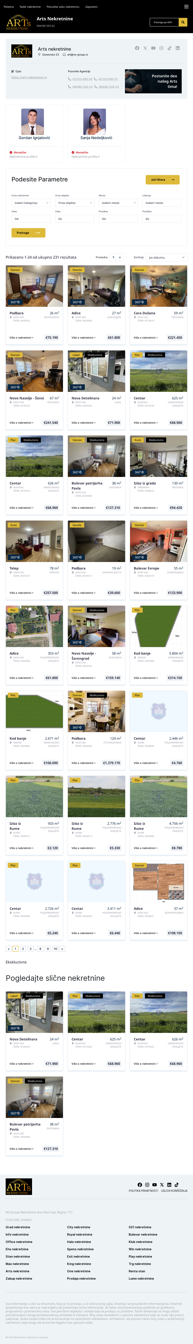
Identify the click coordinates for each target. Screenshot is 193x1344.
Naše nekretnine (30, 6)
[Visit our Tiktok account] (176, 1184)
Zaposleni (91, 6)
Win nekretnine (140, 1248)
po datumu (157, 257)
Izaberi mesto (154, 202)
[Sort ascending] (113, 256)
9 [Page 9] (48, 948)
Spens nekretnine (80, 1248)
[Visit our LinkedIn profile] (169, 1184)
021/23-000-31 (108, 79)
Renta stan (137, 1270)
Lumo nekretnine (141, 1278)
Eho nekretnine (17, 1248)
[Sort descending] (120, 256)
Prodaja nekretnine (81, 1278)
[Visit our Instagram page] (147, 1184)
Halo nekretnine (79, 1241)
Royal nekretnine (79, 1234)
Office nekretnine (19, 1241)
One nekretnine (78, 1270)
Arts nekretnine (17, 1270)
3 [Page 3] (30, 948)
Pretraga (28, 232)
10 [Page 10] (55, 948)
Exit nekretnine (78, 1256)
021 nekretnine (140, 1226)
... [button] (35, 948)
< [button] (9, 948)
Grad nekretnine (18, 1226)
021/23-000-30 (82, 79)
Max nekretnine (17, 1263)
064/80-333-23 (109, 86)
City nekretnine (78, 1226)
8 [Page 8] (40, 948)
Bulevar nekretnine (143, 1234)
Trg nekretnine (140, 1263)
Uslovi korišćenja (174, 1190)
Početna (9, 6)
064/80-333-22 (46, 25)
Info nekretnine (17, 1234)
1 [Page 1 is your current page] (15, 948)
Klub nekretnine (140, 1241)
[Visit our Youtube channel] (154, 1184)
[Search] (183, 22)
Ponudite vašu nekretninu (63, 6)
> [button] (62, 948)
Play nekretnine (140, 1256)
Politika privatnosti (143, 1190)
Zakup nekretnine (19, 1278)
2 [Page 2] (23, 948)
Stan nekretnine (18, 1256)
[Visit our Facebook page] (140, 1184)
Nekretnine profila (24, 156)
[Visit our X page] (162, 1184)
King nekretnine (79, 1263)
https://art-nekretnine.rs (29, 77)
